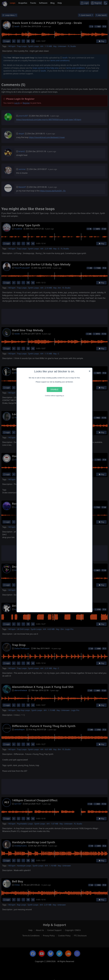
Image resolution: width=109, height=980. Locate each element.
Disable (54, 389)
